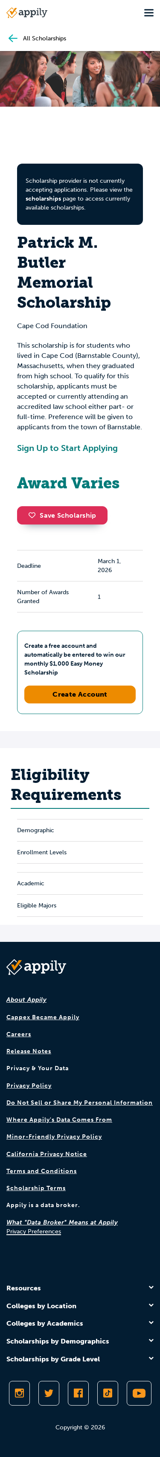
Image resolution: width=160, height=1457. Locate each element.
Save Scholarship (62, 515)
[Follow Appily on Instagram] (19, 1393)
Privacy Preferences (33, 1231)
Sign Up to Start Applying (67, 448)
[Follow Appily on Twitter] (48, 1393)
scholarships (43, 198)
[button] (34, 515)
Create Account (80, 694)
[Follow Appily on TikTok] (107, 1393)
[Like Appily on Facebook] (78, 1393)
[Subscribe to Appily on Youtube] (139, 1393)
